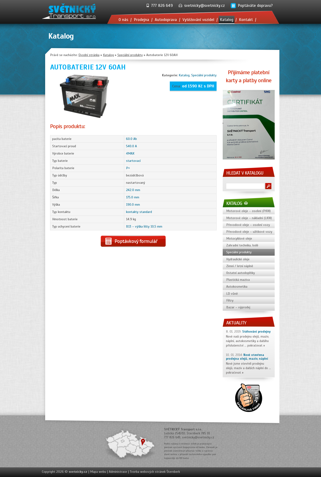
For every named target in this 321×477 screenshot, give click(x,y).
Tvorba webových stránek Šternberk (155, 472)
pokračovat (254, 345)
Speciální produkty (204, 75)
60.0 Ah (131, 139)
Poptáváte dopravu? (255, 5)
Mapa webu (98, 472)
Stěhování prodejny (256, 332)
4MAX (130, 153)
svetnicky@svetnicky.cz (204, 5)
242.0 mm (133, 190)
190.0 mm (133, 205)
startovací (133, 161)
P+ (128, 168)
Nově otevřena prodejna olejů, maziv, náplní (247, 357)
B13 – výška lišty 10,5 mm (144, 226)
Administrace (118, 472)
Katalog (184, 75)
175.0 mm (132, 197)
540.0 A (131, 146)
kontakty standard (139, 212)
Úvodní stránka (89, 55)
